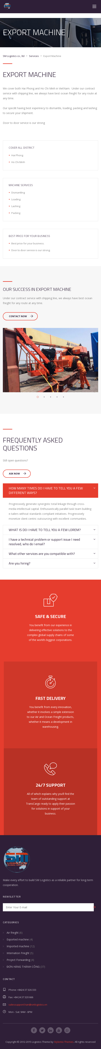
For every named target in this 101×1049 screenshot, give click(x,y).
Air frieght (13, 932)
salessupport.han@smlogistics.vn (28, 1004)
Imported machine (18, 946)
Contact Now (21, 316)
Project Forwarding (18, 960)
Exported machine (18, 939)
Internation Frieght (18, 953)
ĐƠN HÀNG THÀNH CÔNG (23, 966)
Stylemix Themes (64, 1042)
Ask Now (17, 473)
